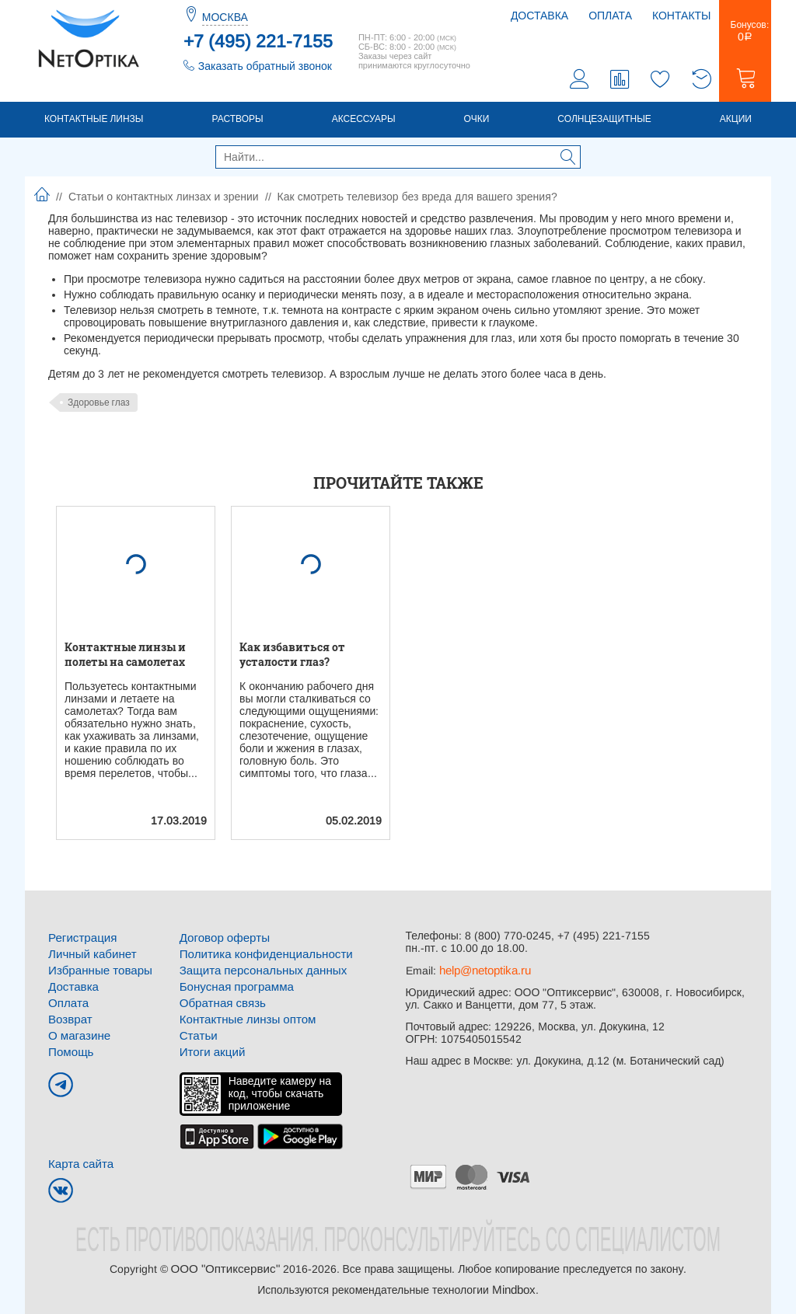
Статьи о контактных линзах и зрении (163, 199)
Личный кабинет (89, 956)
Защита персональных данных (257, 971)
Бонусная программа (233, 987)
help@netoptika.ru (484, 973)
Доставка (539, 15)
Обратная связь (220, 1002)
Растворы (237, 122)
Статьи (197, 1033)
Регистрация (80, 940)
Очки (477, 122)
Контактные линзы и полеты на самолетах (125, 657)
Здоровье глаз (99, 405)
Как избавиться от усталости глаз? (292, 657)
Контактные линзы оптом (243, 1018)
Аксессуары (364, 122)
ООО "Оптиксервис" (224, 1264)
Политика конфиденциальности (260, 956)
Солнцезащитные (604, 122)
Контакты (681, 15)
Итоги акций (210, 1049)
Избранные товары (96, 971)
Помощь (69, 1049)
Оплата (610, 15)
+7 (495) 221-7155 (258, 41)
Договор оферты (222, 940)
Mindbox (514, 1284)
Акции (736, 122)
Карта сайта (78, 1160)
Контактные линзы (93, 122)
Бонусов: (745, 34)
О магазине (77, 1033)
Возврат (68, 1018)
